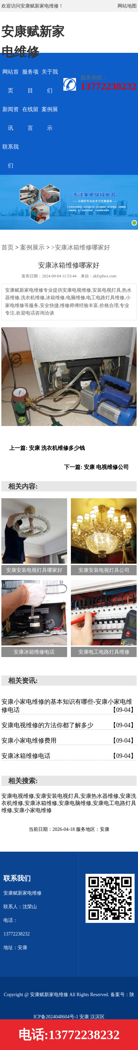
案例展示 (32, 247)
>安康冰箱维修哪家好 (80, 247)
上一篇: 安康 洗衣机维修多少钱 (47, 448)
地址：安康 (15, 947)
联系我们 (17, 878)
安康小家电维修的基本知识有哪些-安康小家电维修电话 (69, 706)
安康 (84, 1016)
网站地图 (127, 6)
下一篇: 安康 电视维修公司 (96, 467)
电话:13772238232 (69, 1035)
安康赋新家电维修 (22, 893)
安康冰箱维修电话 (69, 756)
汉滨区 (97, 1016)
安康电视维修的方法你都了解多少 (69, 725)
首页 (7, 247)
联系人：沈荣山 (20, 906)
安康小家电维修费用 (69, 740)
